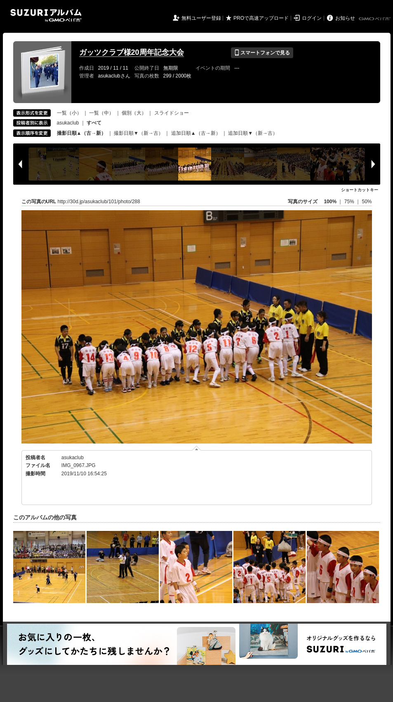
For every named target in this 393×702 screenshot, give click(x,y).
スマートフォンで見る (262, 52)
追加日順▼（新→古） (253, 133)
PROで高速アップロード (261, 18)
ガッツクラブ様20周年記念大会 (131, 52)
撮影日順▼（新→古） (138, 133)
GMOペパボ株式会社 (375, 19)
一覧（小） (69, 113)
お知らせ (345, 18)
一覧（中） (101, 113)
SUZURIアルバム (46, 15)
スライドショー (171, 113)
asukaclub (68, 123)
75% (349, 201)
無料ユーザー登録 (201, 18)
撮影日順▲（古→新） (81, 133)
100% (330, 201)
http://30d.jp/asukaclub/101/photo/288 (99, 201)
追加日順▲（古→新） (196, 133)
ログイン (312, 18)
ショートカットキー (359, 190)
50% (367, 201)
